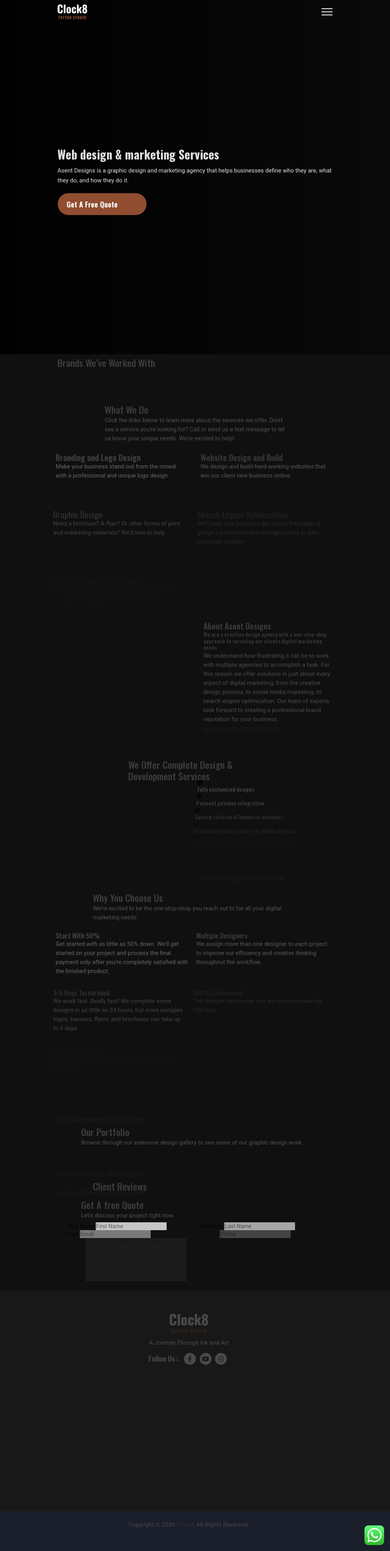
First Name (75, 1226)
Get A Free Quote (92, 204)
